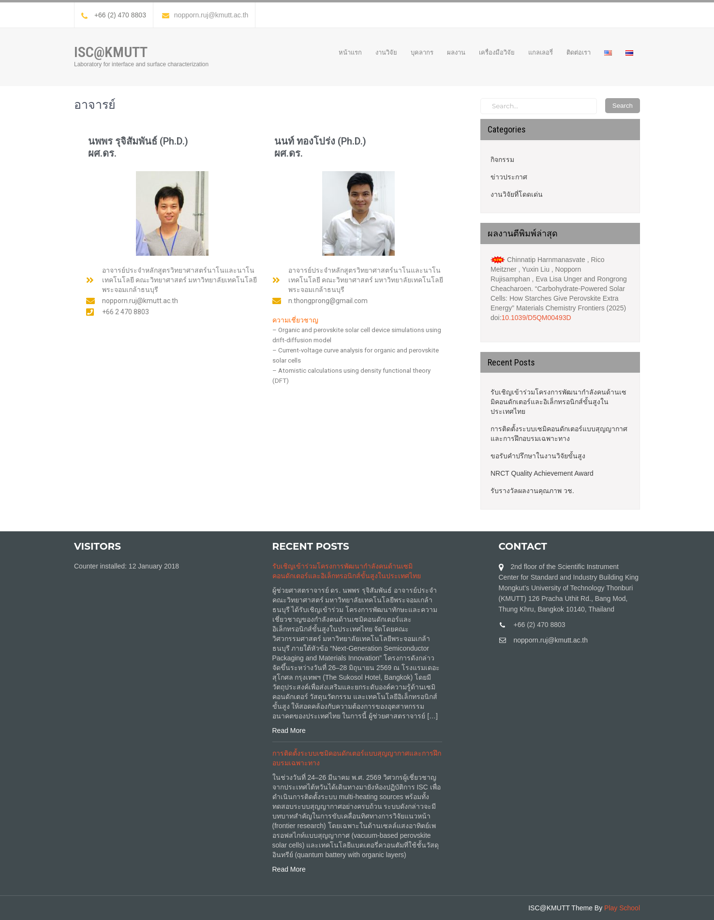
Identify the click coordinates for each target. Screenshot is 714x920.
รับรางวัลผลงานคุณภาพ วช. (532, 491)
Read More (289, 730)
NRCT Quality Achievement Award (542, 473)
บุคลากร (422, 52)
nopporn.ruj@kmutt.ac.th (205, 15)
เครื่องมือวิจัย (497, 52)
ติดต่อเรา (578, 52)
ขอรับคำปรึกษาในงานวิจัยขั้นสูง (538, 456)
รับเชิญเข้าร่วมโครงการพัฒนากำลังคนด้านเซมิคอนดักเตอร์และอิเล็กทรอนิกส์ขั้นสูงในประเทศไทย (558, 401)
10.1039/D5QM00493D (536, 317)
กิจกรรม (502, 159)
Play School (622, 908)
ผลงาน (456, 52)
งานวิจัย (386, 52)
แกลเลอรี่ (540, 52)
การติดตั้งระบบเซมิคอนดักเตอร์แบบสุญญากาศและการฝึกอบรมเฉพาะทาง (559, 433)
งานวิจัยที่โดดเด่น (517, 194)
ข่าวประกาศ (509, 177)
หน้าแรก (350, 52)
